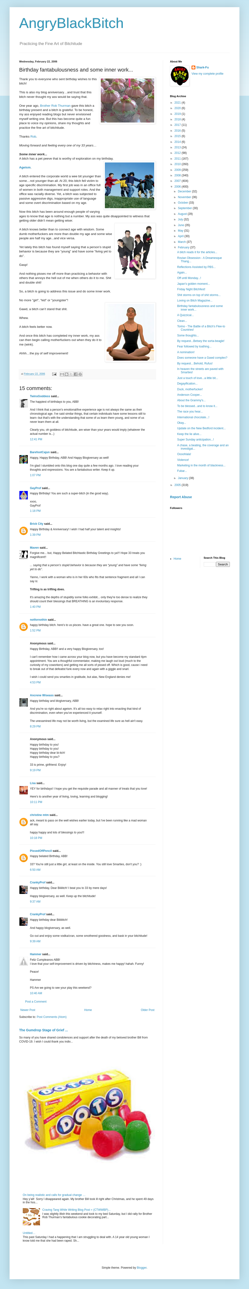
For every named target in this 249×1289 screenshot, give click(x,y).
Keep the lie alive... (189, 434)
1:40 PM (35, 606)
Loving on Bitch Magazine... (194, 300)
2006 (178, 186)
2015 (178, 136)
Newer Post (27, 1010)
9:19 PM (35, 770)
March (182, 242)
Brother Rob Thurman (55, 105)
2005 (178, 485)
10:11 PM (36, 802)
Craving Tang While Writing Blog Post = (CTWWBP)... (76, 1209)
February (184, 247)
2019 (178, 114)
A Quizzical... (185, 315)
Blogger (142, 1267)
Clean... (182, 321)
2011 (178, 158)
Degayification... (187, 383)
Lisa (33, 783)
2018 (178, 119)
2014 (178, 142)
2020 (178, 108)
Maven (34, 547)
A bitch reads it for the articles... (197, 252)
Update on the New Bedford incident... (201, 428)
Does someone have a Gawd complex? (202, 357)
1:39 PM (35, 534)
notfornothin (38, 619)
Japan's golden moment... (193, 283)
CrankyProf (37, 882)
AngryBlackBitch (71, 23)
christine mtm (39, 815)
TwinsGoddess (40, 396)
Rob (33, 136)
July (181, 219)
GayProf (35, 488)
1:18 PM (35, 511)
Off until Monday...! (189, 278)
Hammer (35, 954)
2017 (178, 125)
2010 (178, 164)
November (185, 197)
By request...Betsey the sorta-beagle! (200, 341)
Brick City (36, 523)
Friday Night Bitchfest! (191, 289)
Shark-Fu (202, 67)
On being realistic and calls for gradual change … (54, 1195)
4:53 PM (35, 682)
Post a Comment (35, 1001)
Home (88, 1010)
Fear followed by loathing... (194, 346)
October (183, 202)
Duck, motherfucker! (190, 389)
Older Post (147, 1010)
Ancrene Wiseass (42, 695)
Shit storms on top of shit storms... (199, 295)
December (185, 191)
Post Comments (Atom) (52, 1017)
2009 (178, 170)
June (181, 225)
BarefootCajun (40, 452)
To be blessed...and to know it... (197, 406)
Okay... (181, 422)
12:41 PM (36, 439)
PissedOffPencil (41, 851)
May (181, 230)
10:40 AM (36, 993)
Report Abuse (181, 497)
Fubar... (182, 471)
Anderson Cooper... (189, 394)
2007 (178, 181)
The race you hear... (190, 411)
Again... (182, 272)
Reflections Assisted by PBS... (196, 267)
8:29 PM (35, 726)
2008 (178, 175)
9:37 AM (35, 901)
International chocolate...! (193, 417)
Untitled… (29, 1233)
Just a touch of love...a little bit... (197, 378)
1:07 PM (35, 475)
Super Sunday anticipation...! (195, 439)
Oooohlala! (184, 454)
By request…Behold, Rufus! (195, 363)
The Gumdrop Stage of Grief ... (43, 1030)
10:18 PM (36, 838)
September (185, 208)
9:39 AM (35, 941)
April (181, 236)
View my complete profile (207, 73)
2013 (178, 147)
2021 (178, 102)
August (183, 214)
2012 (178, 153)
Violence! (183, 460)
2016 (178, 130)
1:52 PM (35, 630)
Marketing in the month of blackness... (201, 465)
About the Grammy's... (191, 400)
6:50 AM (35, 869)
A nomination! (186, 352)
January (183, 478)
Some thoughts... (188, 335)
